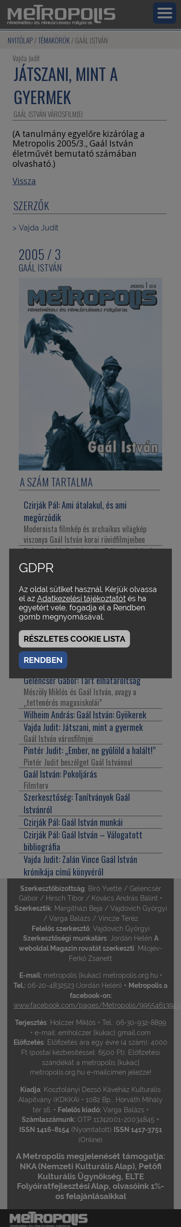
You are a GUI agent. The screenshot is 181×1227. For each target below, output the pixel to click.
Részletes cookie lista (74, 639)
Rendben (43, 660)
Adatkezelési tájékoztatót (81, 598)
